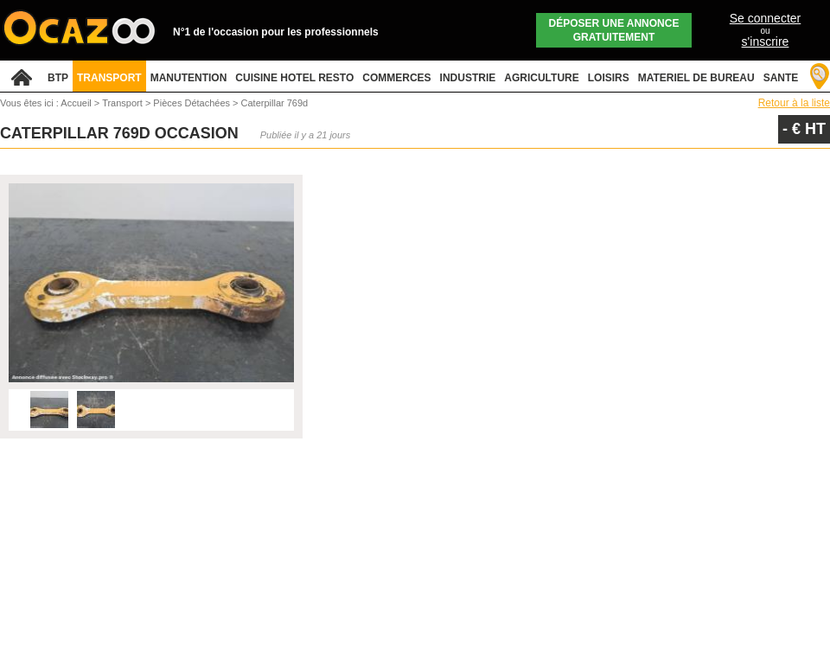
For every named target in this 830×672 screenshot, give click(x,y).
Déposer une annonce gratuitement (614, 30)
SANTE (781, 78)
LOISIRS (608, 78)
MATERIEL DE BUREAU (696, 78)
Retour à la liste (794, 103)
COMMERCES (396, 78)
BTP (58, 78)
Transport (123, 103)
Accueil (76, 103)
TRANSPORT (109, 78)
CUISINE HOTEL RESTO (294, 78)
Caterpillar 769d (275, 103)
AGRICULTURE (541, 78)
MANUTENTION (188, 78)
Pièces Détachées (193, 103)
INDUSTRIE (468, 78)
